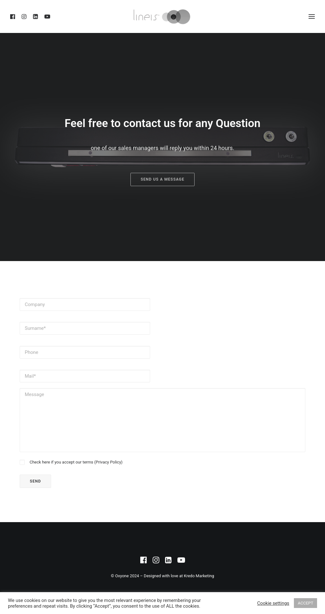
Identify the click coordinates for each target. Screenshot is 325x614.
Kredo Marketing (199, 575)
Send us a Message (162, 199)
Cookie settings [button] (273, 603)
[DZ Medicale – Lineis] (162, 16)
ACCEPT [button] (305, 603)
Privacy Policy (108, 462)
